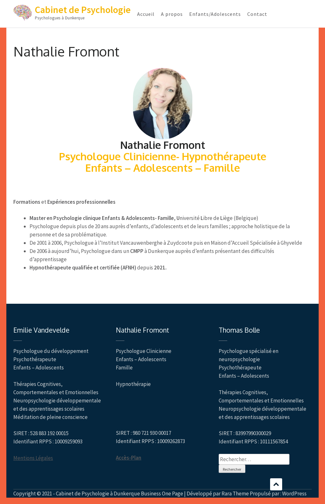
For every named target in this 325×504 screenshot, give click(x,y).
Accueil (146, 14)
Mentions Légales (33, 457)
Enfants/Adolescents (215, 14)
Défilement (276, 484)
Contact (257, 14)
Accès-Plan (128, 457)
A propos (172, 14)
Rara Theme (235, 493)
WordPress (294, 493)
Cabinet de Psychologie (83, 9)
